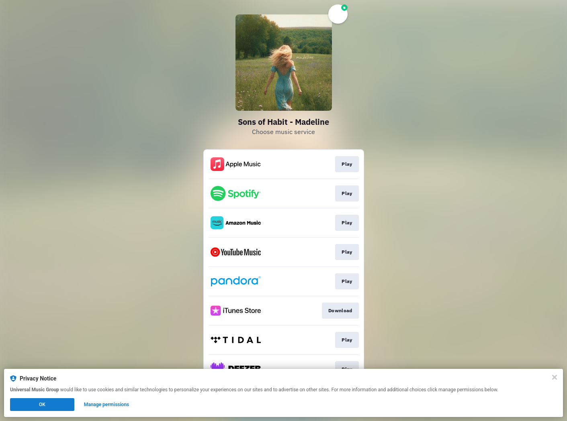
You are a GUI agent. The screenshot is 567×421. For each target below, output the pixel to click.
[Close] (554, 377)
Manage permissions (106, 404)
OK (42, 404)
